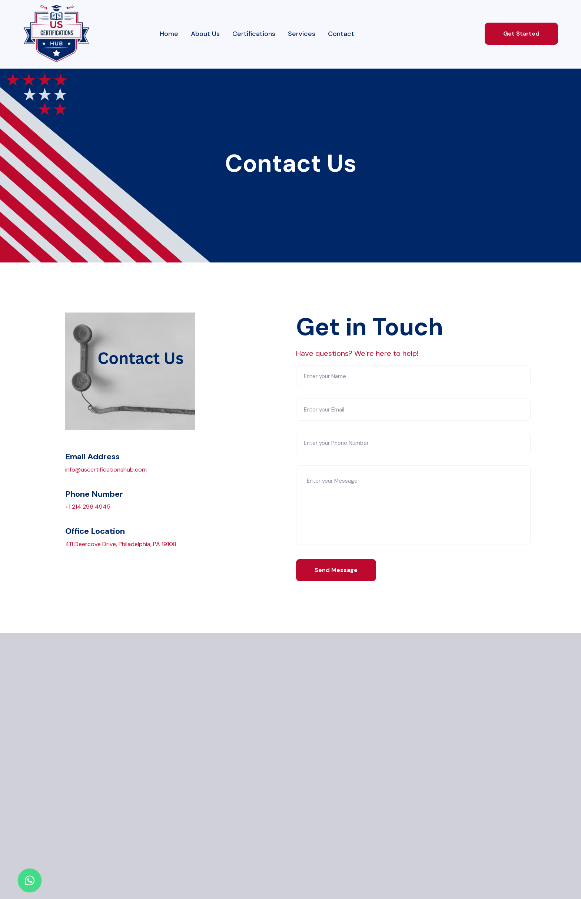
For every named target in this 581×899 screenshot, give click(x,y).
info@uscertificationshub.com (106, 469)
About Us (205, 33)
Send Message (336, 570)
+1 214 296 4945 (87, 506)
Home (169, 33)
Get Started (521, 33)
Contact (341, 33)
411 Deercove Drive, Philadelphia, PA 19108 (120, 544)
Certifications (253, 33)
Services (301, 33)
